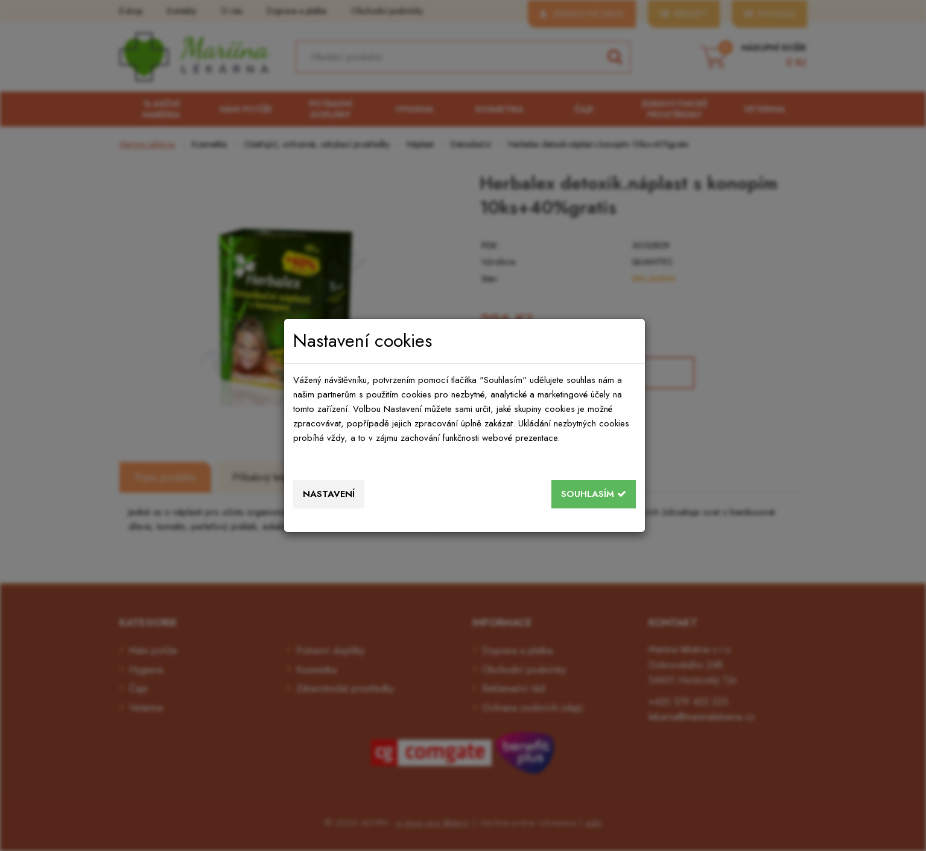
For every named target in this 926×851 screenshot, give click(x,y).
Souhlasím (593, 494)
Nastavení (329, 494)
